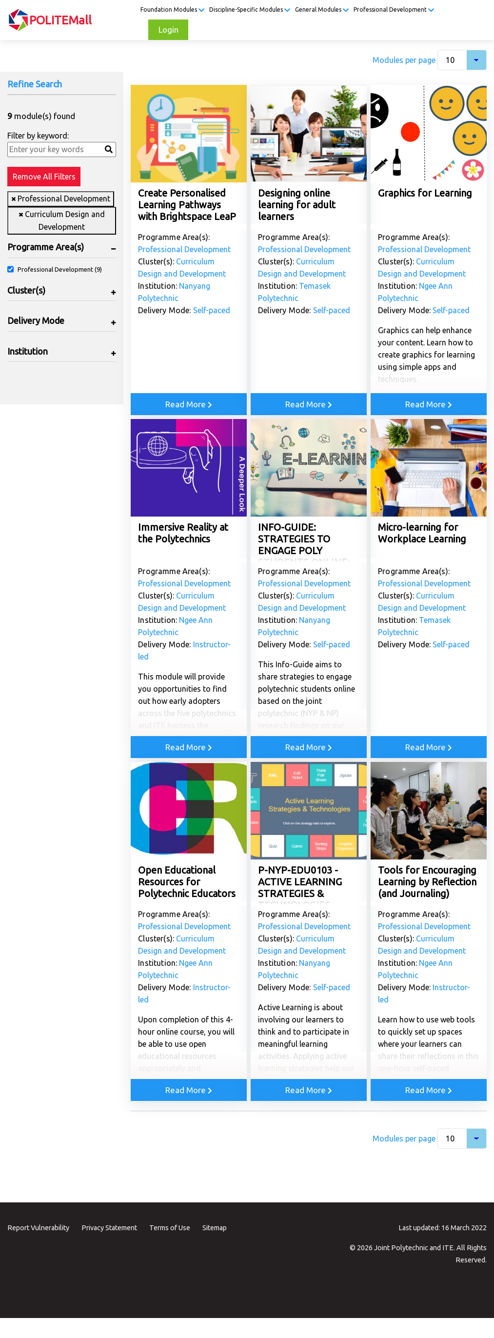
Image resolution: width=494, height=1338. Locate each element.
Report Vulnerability (38, 1228)
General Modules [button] (322, 10)
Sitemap (214, 1228)
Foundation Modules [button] (172, 10)
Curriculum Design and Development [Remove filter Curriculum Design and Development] (64, 220)
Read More (188, 404)
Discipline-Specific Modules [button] (249, 10)
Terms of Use (169, 1228)
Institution (27, 351)
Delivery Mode (35, 320)
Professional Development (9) (60, 269)
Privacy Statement (109, 1228)
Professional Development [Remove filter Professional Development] (63, 198)
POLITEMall (60, 20)
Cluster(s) (26, 290)
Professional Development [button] (394, 10)
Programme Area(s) (45, 247)
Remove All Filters (44, 176)
